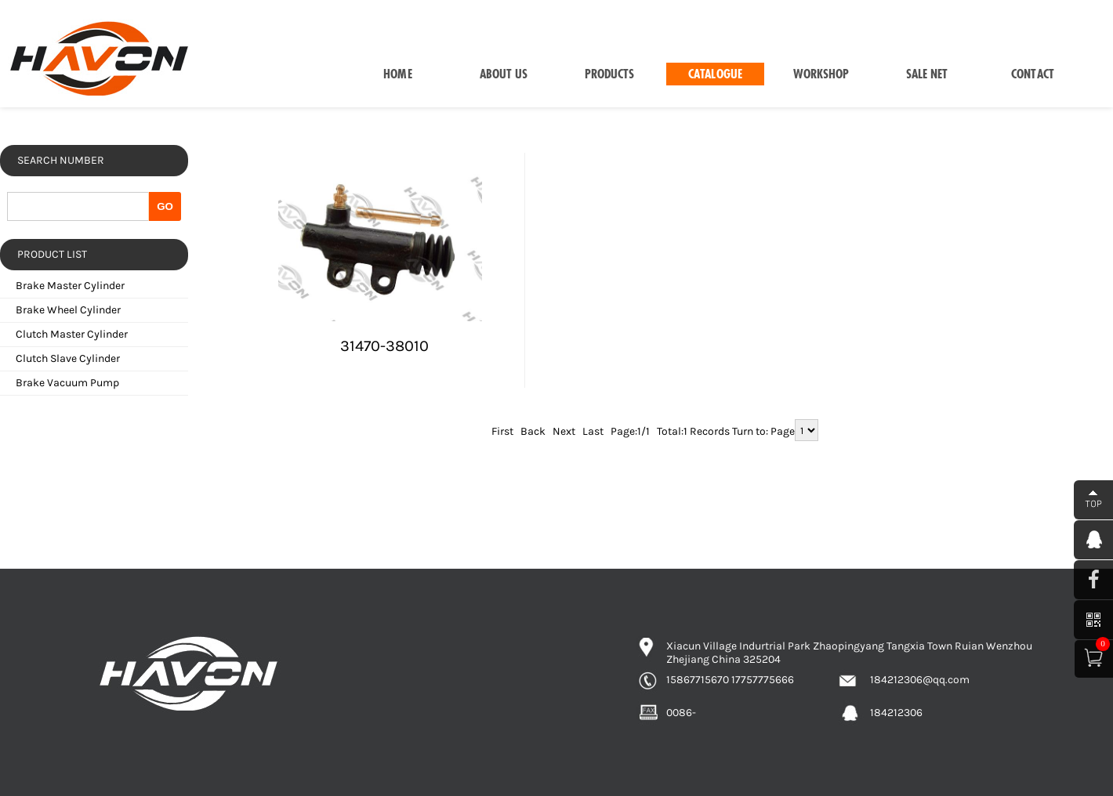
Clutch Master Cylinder (72, 334)
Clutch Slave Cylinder (68, 358)
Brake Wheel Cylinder (68, 310)
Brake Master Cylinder (70, 285)
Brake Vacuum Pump (67, 382)
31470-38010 (384, 346)
